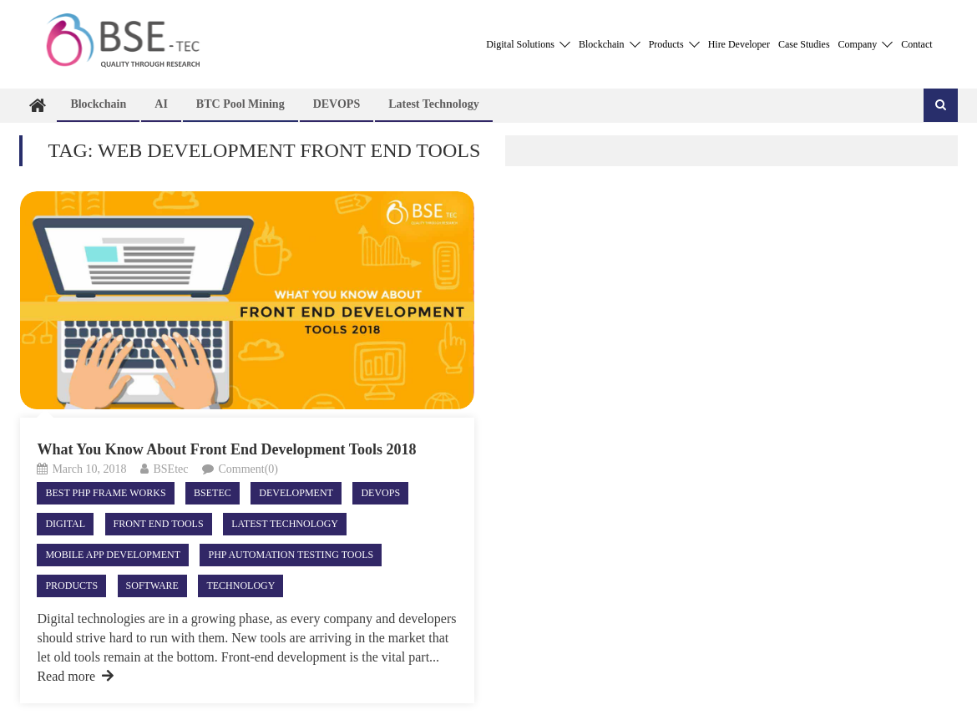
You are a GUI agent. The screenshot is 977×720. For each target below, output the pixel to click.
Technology (240, 585)
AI (161, 104)
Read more (75, 676)
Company (865, 44)
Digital (65, 524)
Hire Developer (739, 44)
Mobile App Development (112, 554)
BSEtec (170, 469)
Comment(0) (248, 469)
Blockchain (609, 44)
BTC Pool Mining (240, 104)
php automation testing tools (290, 554)
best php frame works (105, 493)
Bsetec (212, 493)
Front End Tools (159, 524)
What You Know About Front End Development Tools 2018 (226, 449)
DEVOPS (337, 104)
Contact (916, 44)
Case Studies (804, 44)
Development (296, 493)
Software (152, 585)
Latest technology (433, 104)
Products (674, 44)
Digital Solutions (528, 44)
